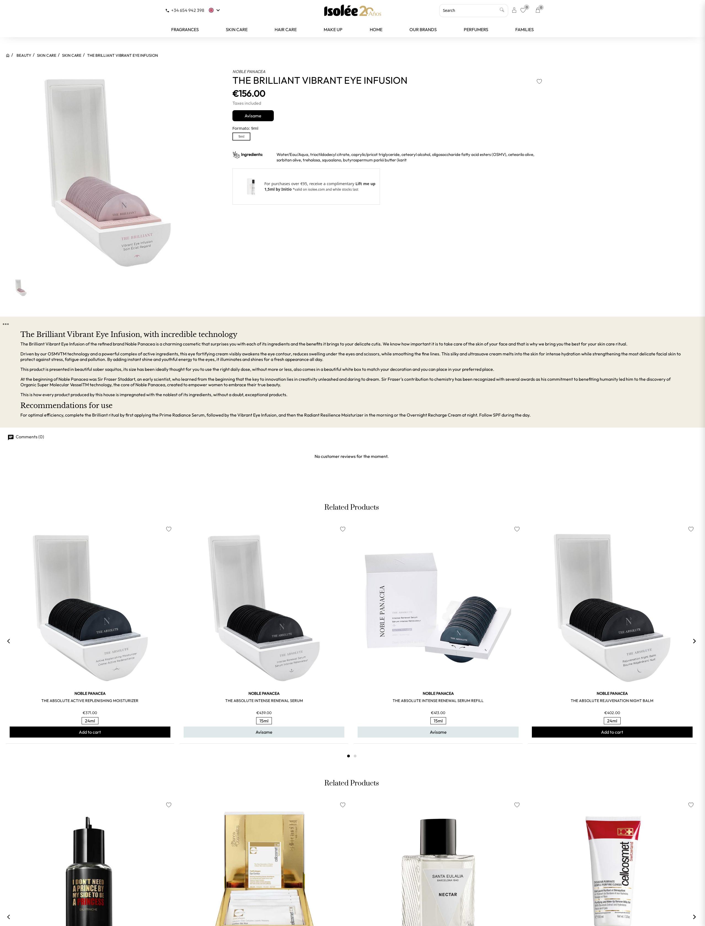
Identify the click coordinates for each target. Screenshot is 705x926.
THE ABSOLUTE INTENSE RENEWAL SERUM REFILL (438, 700)
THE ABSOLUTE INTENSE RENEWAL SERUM (264, 700)
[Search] (473, 10)
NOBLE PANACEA (248, 71)
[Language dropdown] (214, 10)
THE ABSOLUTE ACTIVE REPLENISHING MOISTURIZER (89, 700)
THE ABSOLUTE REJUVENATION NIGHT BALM (612, 700)
